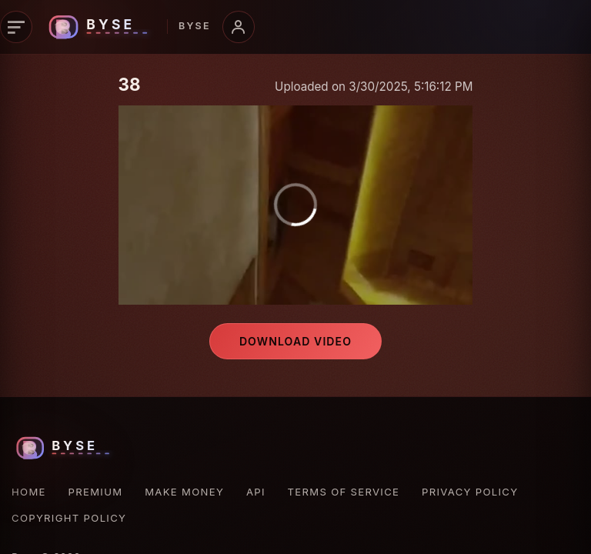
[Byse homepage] (127, 27)
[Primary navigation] (16, 27)
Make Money (184, 492)
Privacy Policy (470, 492)
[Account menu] (238, 27)
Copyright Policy (69, 518)
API (255, 492)
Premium (95, 492)
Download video (295, 341)
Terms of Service (344, 492)
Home (29, 492)
